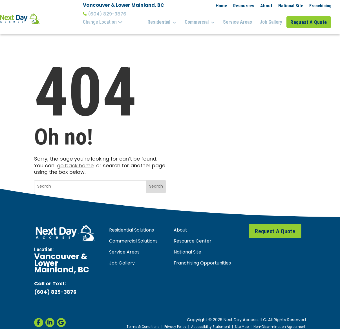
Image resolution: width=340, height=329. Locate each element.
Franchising (320, 5)
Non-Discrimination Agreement (276, 321)
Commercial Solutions (133, 235)
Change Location (103, 22)
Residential (168, 19)
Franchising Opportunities (202, 257)
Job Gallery (271, 19)
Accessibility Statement (201, 321)
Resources (243, 5)
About (266, 5)
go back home (75, 160)
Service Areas (239, 19)
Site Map (235, 321)
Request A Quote (310, 19)
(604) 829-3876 (104, 14)
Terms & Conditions (128, 321)
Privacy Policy (163, 321)
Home (221, 5)
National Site (290, 5)
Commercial (204, 19)
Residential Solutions (131, 224)
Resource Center (192, 235)
